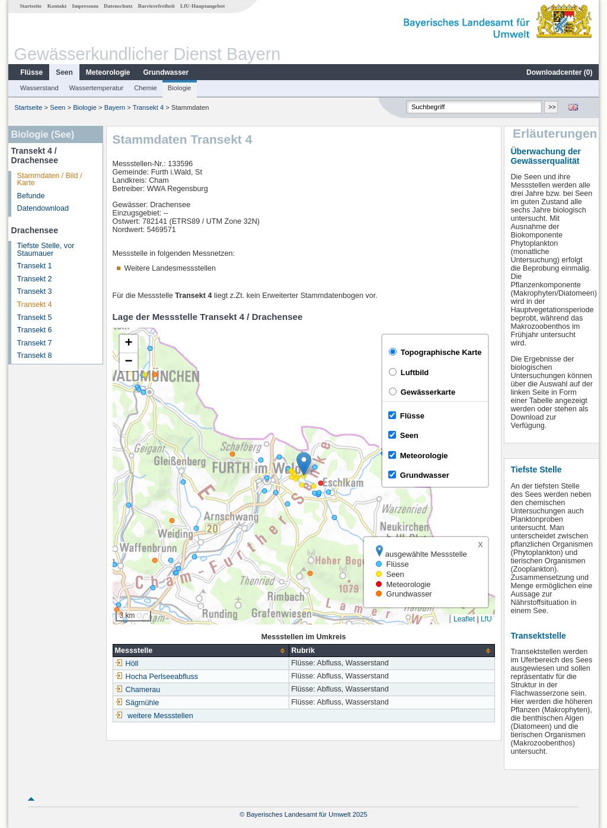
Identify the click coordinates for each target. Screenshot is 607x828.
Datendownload (43, 208)
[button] (303, 464)
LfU (486, 619)
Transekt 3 (34, 291)
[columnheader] (201, 651)
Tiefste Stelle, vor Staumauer (46, 250)
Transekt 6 (34, 330)
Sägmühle (137, 703)
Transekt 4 (148, 107)
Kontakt (57, 6)
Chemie (145, 87)
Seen (64, 72)
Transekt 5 (34, 317)
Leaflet (464, 619)
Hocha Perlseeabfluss (157, 676)
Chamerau (138, 690)
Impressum (85, 6)
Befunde (31, 196)
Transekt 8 (34, 355)
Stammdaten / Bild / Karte (49, 180)
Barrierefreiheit (156, 6)
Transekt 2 (34, 279)
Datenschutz (118, 6)
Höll (127, 663)
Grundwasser (166, 72)
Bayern (114, 107)
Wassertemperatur (96, 87)
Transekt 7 (34, 343)
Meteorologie (108, 72)
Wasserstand (39, 87)
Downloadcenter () (559, 72)
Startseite (30, 6)
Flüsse (31, 72)
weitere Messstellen (160, 716)
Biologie (179, 87)
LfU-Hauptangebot (202, 6)
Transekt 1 (34, 266)
